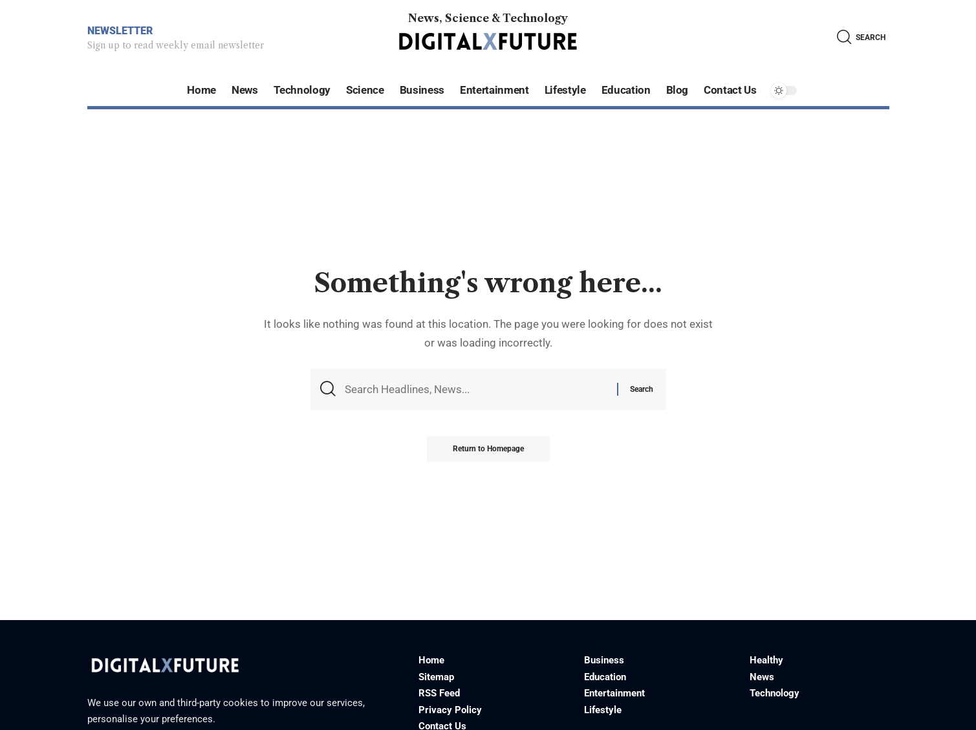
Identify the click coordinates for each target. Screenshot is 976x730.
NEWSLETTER (120, 31)
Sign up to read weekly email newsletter (175, 45)
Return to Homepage (488, 448)
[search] (861, 37)
